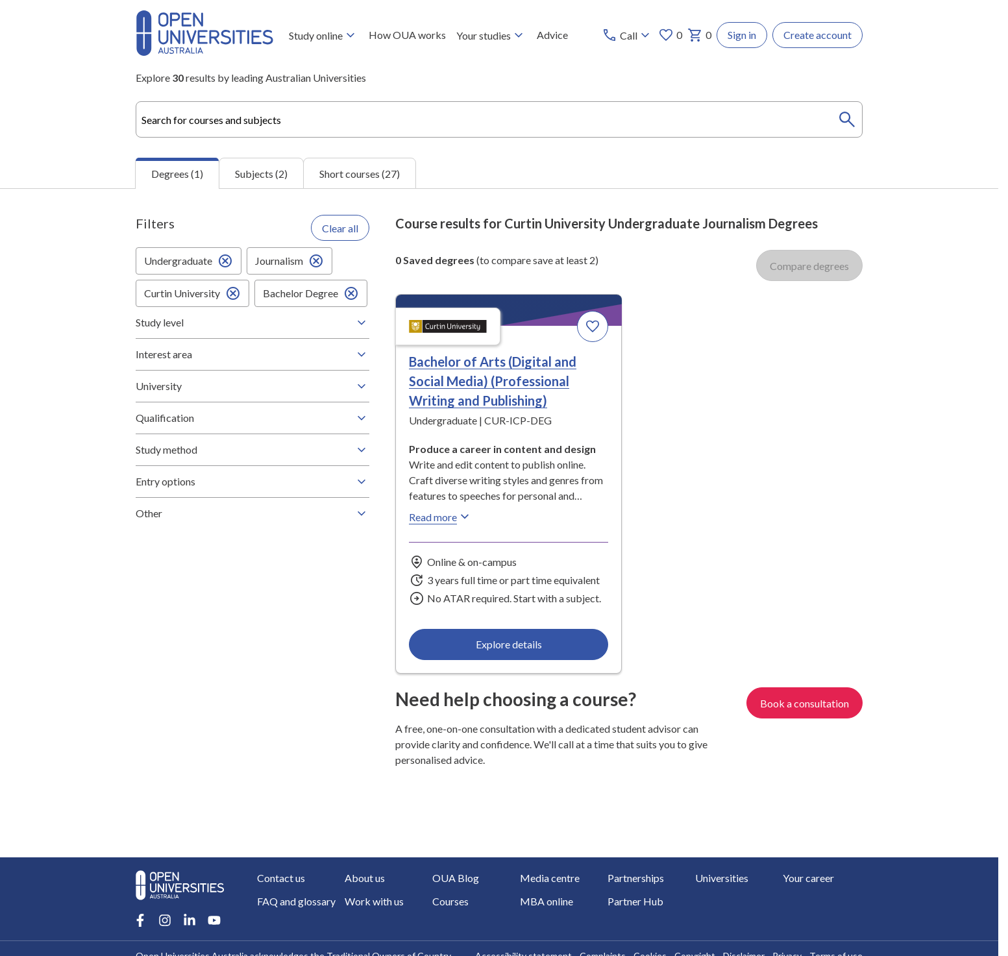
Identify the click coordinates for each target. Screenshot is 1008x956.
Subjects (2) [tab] (261, 173)
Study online (323, 35)
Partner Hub (635, 901)
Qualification (252, 418)
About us (365, 878)
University (252, 386)
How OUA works (407, 35)
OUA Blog (455, 878)
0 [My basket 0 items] (699, 35)
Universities (721, 878)
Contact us (281, 878)
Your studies (491, 35)
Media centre (550, 878)
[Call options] (627, 35)
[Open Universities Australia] (204, 51)
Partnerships (636, 878)
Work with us (374, 901)
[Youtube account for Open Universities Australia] (214, 920)
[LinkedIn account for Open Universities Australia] (189, 920)
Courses (450, 901)
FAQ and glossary (296, 901)
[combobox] (499, 119)
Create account (817, 35)
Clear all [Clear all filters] (340, 228)
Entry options (252, 481)
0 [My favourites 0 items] (670, 35)
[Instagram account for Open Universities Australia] (165, 920)
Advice (552, 35)
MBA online (546, 901)
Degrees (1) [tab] (177, 173)
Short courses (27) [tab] (359, 173)
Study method (252, 450)
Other (252, 513)
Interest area (252, 354)
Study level (252, 322)
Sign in (742, 35)
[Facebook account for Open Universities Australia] (140, 920)
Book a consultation (804, 703)
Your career (808, 878)
